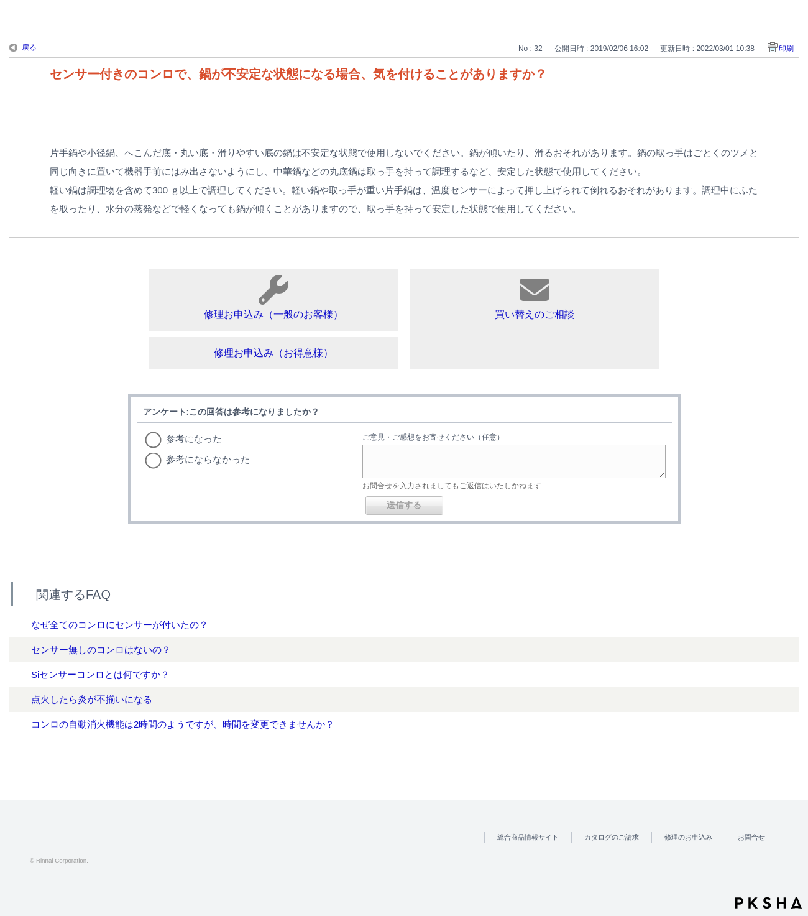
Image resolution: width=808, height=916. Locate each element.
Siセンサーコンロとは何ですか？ (100, 674)
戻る (29, 47)
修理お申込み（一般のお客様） (273, 297)
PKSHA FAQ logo (768, 903)
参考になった (194, 438)
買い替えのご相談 (534, 297)
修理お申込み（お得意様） (273, 353)
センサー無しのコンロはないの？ (101, 649)
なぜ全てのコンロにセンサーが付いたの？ (119, 624)
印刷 (786, 48)
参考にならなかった (208, 459)
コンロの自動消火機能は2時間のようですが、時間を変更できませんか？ (182, 724)
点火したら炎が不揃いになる (91, 699)
